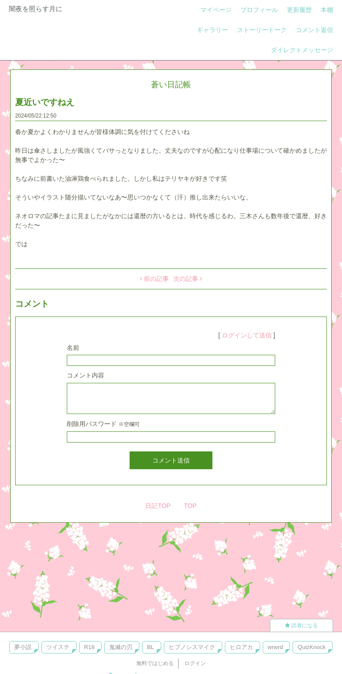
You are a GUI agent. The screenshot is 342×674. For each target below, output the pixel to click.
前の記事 (154, 278)
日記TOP (158, 505)
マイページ (216, 9)
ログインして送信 (247, 335)
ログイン (195, 663)
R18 (89, 647)
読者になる (301, 625)
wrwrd (275, 647)
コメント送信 (171, 460)
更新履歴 (299, 9)
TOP (190, 505)
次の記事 (187, 278)
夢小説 (23, 647)
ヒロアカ (241, 647)
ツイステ (57, 647)
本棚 (327, 9)
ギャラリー (212, 29)
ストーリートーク (262, 29)
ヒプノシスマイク (192, 647)
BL (150, 647)
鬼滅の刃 (120, 647)
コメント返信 (314, 29)
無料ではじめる (155, 663)
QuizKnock (311, 647)
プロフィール (259, 9)
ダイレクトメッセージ (302, 49)
